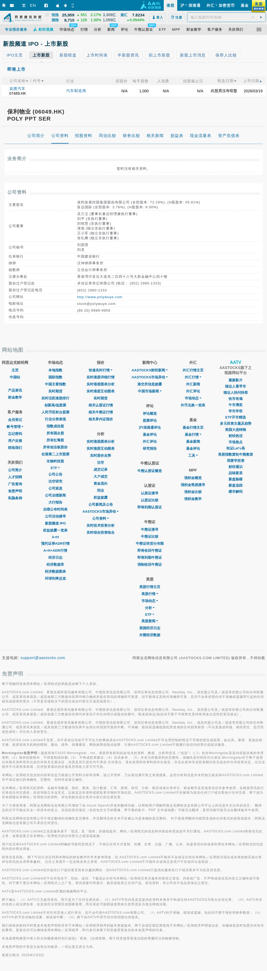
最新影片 (236, 380)
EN (33, 5)
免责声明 (15, 491)
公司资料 (100, 518)
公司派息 (55, 488)
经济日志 (55, 557)
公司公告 (55, 474)
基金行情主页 (193, 427)
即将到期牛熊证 (149, 557)
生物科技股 (55, 461)
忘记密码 (15, 434)
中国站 (15, 377)
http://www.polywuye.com (100, 297)
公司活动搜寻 (55, 516)
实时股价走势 (100, 455)
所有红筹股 (55, 440)
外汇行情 (193, 377)
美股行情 (149, 594)
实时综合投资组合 (101, 532)
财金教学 (15, 397)
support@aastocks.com (42, 658)
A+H (55, 537)
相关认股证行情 (100, 405)
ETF (55, 468)
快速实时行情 (100, 370)
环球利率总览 (55, 578)
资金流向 (101, 483)
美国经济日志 (149, 628)
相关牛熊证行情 (100, 412)
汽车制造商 (76, 91)
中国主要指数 (55, 384)
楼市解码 (236, 492)
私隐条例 (15, 498)
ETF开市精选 (235, 417)
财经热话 (236, 436)
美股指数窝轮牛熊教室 (235, 454)
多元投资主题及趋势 (235, 423)
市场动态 (149, 601)
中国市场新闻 (150, 391)
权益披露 (101, 497)
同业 (100, 490)
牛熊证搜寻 (149, 529)
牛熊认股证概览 (149, 471)
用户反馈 (15, 441)
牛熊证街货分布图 (150, 543)
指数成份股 (55, 426)
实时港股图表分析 (101, 384)
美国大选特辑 (235, 430)
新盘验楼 (236, 479)
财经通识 (236, 467)
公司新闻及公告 (100, 504)
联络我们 (15, 448)
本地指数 (55, 370)
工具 (193, 455)
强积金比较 (193, 492)
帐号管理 (15, 427)
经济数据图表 (55, 571)
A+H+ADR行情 (55, 550)
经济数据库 (55, 564)
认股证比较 (149, 500)
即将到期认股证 (149, 507)
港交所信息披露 (149, 384)
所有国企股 (55, 433)
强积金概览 (193, 478)
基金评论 (150, 434)
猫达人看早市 (235, 386)
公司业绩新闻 (55, 495)
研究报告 (150, 448)
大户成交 (101, 476)
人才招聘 (15, 477)
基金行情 (193, 434)
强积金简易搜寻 (193, 485)
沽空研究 (55, 481)
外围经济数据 (149, 635)
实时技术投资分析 (101, 525)
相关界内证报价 (100, 419)
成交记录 (101, 469)
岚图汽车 (17, 88)
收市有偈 (236, 399)
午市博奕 (236, 405)
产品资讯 (15, 390)
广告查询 (15, 484)
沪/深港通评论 (150, 427)
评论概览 (150, 413)
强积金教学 (193, 499)
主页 (15, 370)
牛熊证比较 (149, 536)
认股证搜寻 (149, 493)
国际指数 (55, 377)
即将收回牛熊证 (149, 550)
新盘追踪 (236, 485)
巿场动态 (193, 398)
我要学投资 (235, 461)
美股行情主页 (149, 587)
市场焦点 (236, 442)
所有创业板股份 (55, 447)
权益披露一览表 (55, 530)
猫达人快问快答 (235, 392)
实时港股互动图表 (101, 391)
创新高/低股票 (55, 405)
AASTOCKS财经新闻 (149, 370)
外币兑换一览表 (193, 405)
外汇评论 (150, 441)
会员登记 (15, 420)
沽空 (100, 462)
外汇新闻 (193, 384)
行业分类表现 (55, 419)
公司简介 (15, 470)
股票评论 (150, 420)
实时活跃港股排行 (55, 398)
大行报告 (55, 502)
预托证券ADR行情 (55, 543)
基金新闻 (193, 441)
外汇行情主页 (193, 370)
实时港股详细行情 (101, 377)
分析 (150, 608)
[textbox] (226, 17)
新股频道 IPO (55, 523)
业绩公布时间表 (55, 509)
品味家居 (236, 473)
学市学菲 (236, 411)
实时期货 (55, 391)
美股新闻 (149, 621)
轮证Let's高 (235, 448)
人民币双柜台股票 (55, 412)
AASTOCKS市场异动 (101, 511)
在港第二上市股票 (55, 454)
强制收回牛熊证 (149, 564)
